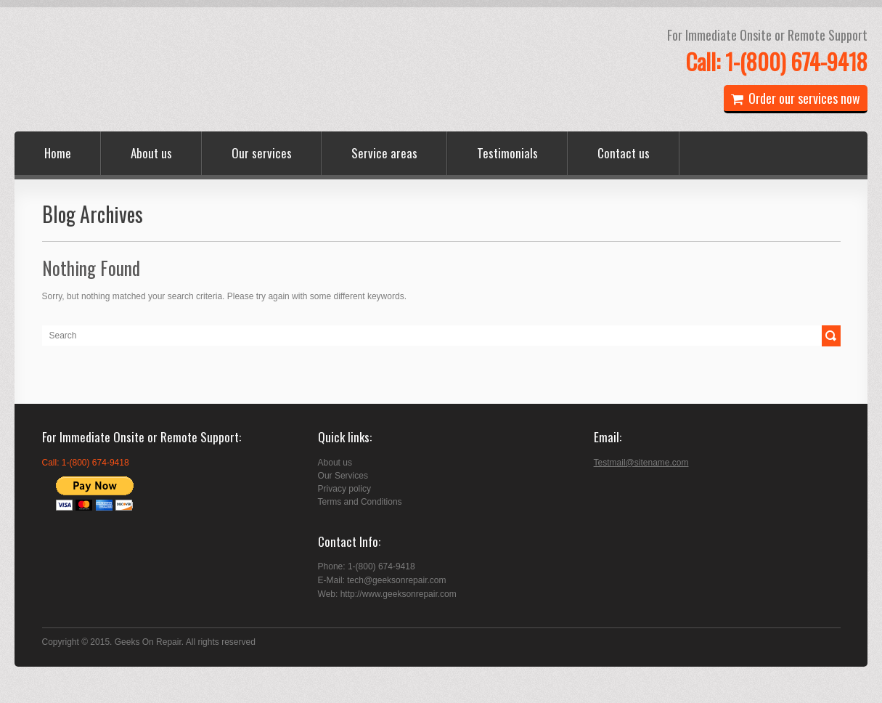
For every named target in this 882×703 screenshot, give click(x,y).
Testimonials (507, 153)
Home (57, 153)
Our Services (343, 476)
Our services (262, 153)
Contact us (623, 153)
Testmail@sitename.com (641, 463)
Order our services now (795, 98)
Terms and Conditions (360, 502)
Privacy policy (344, 489)
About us (151, 153)
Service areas (384, 153)
